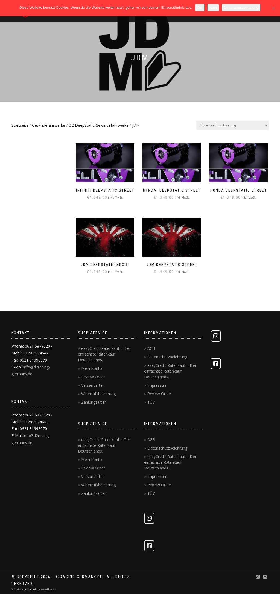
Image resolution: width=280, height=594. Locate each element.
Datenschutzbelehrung (167, 356)
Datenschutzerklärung (241, 7)
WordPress (48, 589)
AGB (151, 348)
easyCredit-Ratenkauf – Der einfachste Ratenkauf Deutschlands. (104, 353)
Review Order (93, 376)
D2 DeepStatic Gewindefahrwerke (99, 125)
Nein (213, 7)
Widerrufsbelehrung (98, 393)
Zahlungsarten (94, 401)
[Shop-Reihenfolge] (232, 125)
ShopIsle (17, 589)
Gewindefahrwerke (48, 125)
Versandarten (93, 385)
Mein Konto (91, 368)
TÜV (151, 401)
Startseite (19, 125)
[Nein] (273, 8)
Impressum (157, 385)
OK (199, 7)
